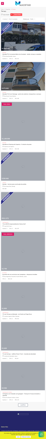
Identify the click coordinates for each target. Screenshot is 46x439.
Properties (8, 9)
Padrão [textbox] (31, 19)
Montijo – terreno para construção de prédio (14, 184)
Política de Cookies (26, 436)
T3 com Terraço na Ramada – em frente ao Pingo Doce (17, 314)
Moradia (4, 52)
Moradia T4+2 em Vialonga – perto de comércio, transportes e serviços (21, 94)
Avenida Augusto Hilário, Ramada (11, 316)
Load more (23, 405)
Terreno (4, 182)
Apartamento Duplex (7, 392)
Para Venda (6, 104)
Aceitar (18, 436)
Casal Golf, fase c (8, 226)
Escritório (4, 272)
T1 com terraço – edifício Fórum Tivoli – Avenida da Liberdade (19, 354)
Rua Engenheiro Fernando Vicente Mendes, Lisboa (15, 276)
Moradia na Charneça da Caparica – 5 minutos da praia (16, 144)
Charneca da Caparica (9, 146)
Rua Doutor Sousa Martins (10, 96)
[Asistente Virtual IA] (41, 434)
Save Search (5, 15)
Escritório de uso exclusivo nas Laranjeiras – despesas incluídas (19, 274)
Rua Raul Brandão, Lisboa (10, 56)
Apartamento (5, 222)
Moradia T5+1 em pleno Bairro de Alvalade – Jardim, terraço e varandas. (21, 54)
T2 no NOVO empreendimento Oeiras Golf (14, 224)
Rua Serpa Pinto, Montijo (9, 186)
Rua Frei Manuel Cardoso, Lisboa (11, 397)
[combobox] (33, 19)
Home (2, 9)
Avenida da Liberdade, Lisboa (10, 356)
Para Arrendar (7, 234)
